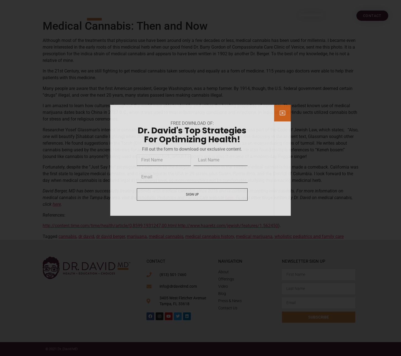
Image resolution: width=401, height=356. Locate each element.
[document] (200, 178)
